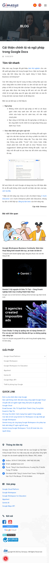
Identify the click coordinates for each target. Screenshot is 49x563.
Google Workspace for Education (16, 366)
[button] (45, 5)
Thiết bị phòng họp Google (13, 384)
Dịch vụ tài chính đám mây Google (14, 397)
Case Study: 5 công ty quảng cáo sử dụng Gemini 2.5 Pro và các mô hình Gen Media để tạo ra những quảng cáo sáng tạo (24, 333)
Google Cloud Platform (12, 356)
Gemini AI (7, 375)
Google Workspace (10, 361)
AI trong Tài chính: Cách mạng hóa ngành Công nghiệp (21, 414)
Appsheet (7, 370)
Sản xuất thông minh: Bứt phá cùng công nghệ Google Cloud (24, 400)
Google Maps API (10, 380)
